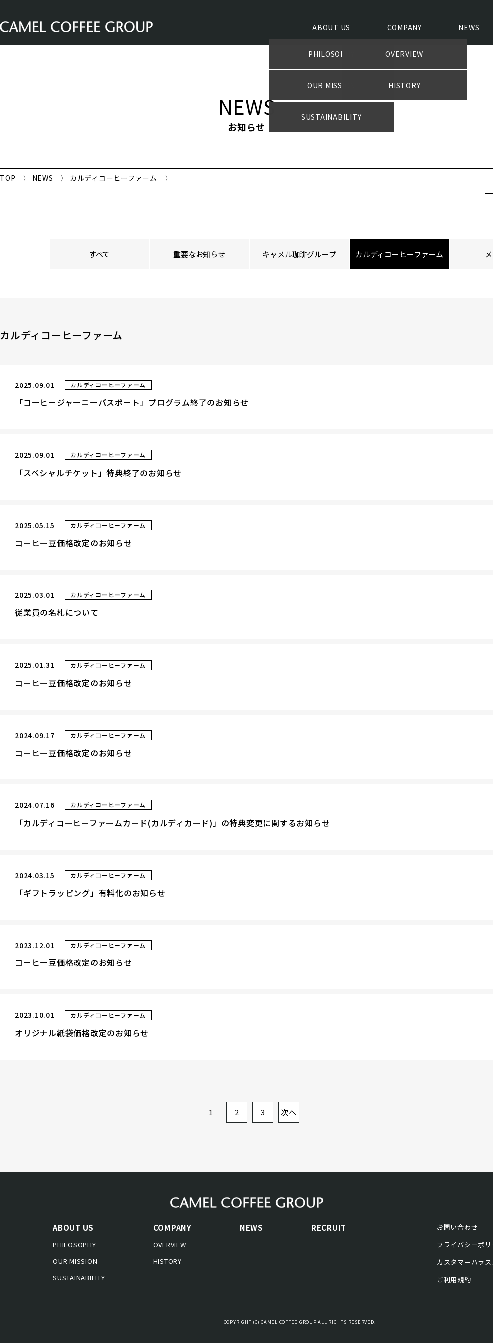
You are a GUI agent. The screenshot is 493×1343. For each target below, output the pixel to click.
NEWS (468, 28)
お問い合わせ (457, 1227)
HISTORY (167, 1261)
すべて (99, 254)
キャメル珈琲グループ (299, 254)
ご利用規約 (454, 1279)
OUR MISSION (75, 1261)
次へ (289, 1112)
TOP (7, 178)
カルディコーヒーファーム (399, 254)
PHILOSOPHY (74, 1244)
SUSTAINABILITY (79, 1277)
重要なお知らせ (199, 254)
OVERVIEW (169, 1244)
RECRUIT (328, 1227)
